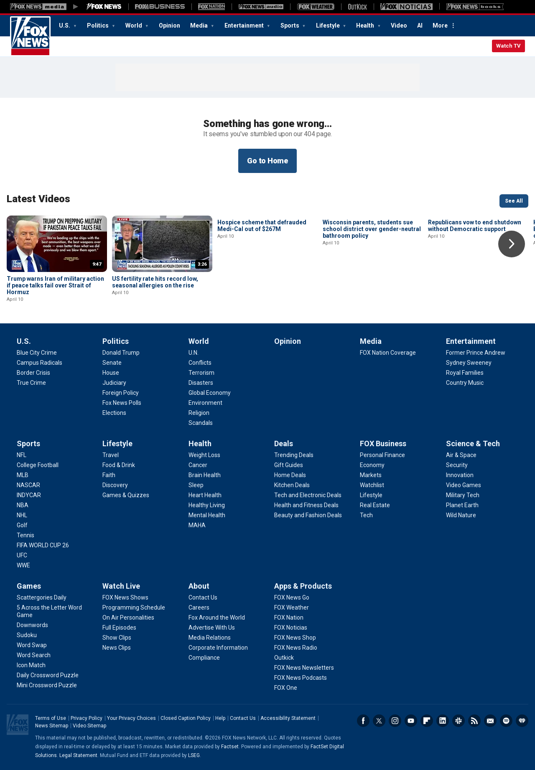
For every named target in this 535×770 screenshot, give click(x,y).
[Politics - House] (110, 372)
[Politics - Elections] (114, 412)
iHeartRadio (522, 720)
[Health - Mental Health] (207, 515)
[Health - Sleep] (196, 485)
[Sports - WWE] (23, 565)
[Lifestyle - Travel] (110, 455)
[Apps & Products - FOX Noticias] (290, 627)
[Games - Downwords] (32, 625)
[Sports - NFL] (21, 455)
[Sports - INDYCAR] (29, 495)
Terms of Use (50, 718)
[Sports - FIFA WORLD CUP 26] (43, 545)
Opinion (169, 25)
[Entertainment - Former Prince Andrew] (475, 352)
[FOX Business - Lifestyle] (371, 495)
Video (399, 25)
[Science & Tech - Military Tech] (462, 495)
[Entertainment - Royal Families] (465, 372)
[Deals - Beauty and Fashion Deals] (308, 515)
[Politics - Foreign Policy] (120, 392)
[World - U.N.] (194, 352)
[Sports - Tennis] (25, 535)
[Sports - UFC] (22, 555)
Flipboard (426, 720)
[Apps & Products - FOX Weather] (291, 607)
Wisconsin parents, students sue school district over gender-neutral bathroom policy (372, 285)
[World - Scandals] (201, 422)
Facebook (363, 720)
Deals (283, 443)
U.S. (65, 25)
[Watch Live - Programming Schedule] (133, 607)
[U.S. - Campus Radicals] (39, 362)
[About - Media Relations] (210, 637)
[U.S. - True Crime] (31, 382)
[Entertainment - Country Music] (465, 382)
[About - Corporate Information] (218, 647)
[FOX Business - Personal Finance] (382, 455)
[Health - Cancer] (198, 465)
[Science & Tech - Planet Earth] (462, 505)
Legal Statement (78, 755)
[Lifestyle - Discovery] (115, 485)
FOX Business (383, 443)
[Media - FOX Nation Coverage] (388, 352)
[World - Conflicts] (200, 362)
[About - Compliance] (204, 657)
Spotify (506, 720)
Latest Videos (38, 199)
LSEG (194, 755)
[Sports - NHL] (22, 515)
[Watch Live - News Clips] (116, 647)
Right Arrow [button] (511, 244)
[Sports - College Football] (38, 465)
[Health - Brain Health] (205, 475)
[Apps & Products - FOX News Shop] (295, 637)
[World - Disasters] (201, 382)
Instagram (395, 720)
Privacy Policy (86, 718)
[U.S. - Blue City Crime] (37, 352)
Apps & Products (303, 586)
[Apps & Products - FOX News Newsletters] (304, 667)
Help (220, 718)
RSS (474, 720)
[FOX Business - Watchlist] (372, 485)
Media (199, 25)
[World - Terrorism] (201, 372)
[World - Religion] (199, 412)
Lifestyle (328, 25)
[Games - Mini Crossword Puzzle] (47, 685)
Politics (98, 25)
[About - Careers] (199, 607)
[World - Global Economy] (210, 392)
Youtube (411, 720)
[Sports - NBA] (22, 505)
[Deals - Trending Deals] (293, 455)
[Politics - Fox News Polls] (121, 402)
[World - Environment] (205, 402)
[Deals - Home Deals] (290, 475)
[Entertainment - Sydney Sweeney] (469, 362)
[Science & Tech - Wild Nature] (461, 515)
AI (420, 25)
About (199, 586)
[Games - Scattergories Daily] (41, 597)
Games (29, 586)
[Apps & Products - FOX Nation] (288, 617)
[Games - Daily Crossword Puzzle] (48, 675)
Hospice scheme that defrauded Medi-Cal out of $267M (261, 282)
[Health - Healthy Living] (207, 505)
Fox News (30, 36)
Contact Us (243, 718)
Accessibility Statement (288, 718)
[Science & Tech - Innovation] (460, 475)
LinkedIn (442, 720)
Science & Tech (473, 443)
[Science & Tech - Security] (457, 465)
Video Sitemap (89, 726)
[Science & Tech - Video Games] (463, 485)
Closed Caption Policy (185, 718)
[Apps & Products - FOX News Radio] (295, 647)
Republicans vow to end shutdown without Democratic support (474, 282)
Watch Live (121, 586)
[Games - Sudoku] (27, 635)
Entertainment (244, 25)
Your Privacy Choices (131, 718)
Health (365, 25)
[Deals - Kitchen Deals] (292, 485)
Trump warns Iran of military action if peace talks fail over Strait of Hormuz (55, 285)
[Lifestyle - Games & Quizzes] (125, 495)
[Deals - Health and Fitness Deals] (306, 505)
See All (514, 201)
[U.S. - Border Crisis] (33, 372)
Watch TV (508, 46)
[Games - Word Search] (34, 655)
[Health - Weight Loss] (204, 455)
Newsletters (490, 720)
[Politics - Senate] (112, 362)
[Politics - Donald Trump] (121, 352)
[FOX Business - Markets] (371, 475)
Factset (230, 747)
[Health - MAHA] (197, 525)
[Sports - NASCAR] (28, 485)
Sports (290, 25)
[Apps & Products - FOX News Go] (291, 597)
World (134, 25)
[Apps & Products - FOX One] (285, 687)
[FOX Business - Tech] (366, 515)
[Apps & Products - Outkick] (284, 657)
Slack (458, 720)
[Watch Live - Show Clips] (116, 637)
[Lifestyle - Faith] (108, 475)
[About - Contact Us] (203, 597)
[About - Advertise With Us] (212, 627)
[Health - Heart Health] (205, 495)
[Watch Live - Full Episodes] (119, 627)
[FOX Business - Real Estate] (375, 505)
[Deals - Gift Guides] (288, 465)
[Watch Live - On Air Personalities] (128, 617)
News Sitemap (51, 726)
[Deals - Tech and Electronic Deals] (307, 495)
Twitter (379, 720)
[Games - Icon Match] (31, 665)
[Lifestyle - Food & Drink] (118, 465)
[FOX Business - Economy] (372, 465)
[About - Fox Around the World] (217, 617)
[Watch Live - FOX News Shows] (125, 597)
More (440, 25)
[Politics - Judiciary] (114, 382)
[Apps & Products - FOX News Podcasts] (300, 677)
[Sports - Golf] (22, 525)
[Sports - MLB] (22, 475)
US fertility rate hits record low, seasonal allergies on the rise (155, 282)
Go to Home (267, 160)
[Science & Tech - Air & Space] (461, 455)
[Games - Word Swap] (32, 645)
